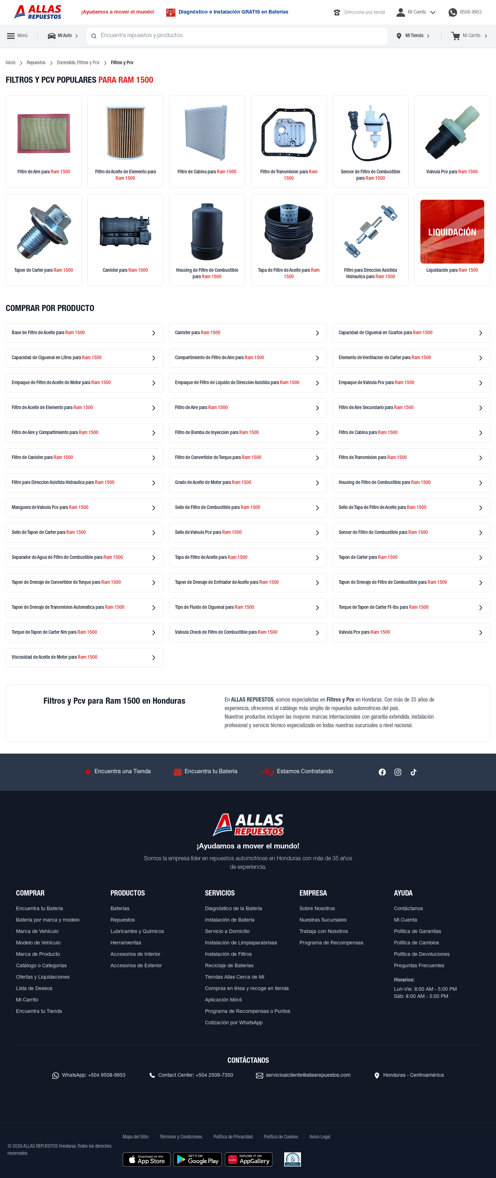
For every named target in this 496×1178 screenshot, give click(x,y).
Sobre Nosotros (317, 909)
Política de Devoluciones (422, 954)
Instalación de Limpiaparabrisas (241, 943)
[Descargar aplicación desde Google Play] (198, 1159)
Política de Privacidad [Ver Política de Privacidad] (233, 1137)
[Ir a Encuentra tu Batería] (205, 772)
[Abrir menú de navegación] (17, 36)
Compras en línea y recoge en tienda (247, 988)
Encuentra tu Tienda (39, 1011)
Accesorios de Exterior (136, 966)
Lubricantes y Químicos (137, 931)
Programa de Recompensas (331, 943)
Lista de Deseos (34, 988)
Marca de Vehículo (37, 931)
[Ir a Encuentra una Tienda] (118, 772)
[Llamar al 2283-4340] (359, 12)
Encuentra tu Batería (39, 909)
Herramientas (126, 943)
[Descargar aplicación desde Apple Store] (147, 1159)
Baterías (120, 909)
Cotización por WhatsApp (233, 1023)
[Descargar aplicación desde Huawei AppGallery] (249, 1159)
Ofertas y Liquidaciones (43, 977)
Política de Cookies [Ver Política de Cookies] (281, 1137)
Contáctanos (408, 909)
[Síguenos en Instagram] (398, 772)
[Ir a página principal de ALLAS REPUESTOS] (37, 12)
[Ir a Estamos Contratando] (296, 772)
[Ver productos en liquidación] (452, 240)
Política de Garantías (417, 931)
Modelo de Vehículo (38, 943)
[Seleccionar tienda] (412, 36)
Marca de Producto (38, 954)
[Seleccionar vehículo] (64, 36)
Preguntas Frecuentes (419, 966)
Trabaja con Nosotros (324, 931)
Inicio (10, 63)
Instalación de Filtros (228, 954)
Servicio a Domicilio (227, 931)
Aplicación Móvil (223, 1000)
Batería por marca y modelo (48, 920)
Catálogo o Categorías (41, 966)
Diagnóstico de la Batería (233, 909)
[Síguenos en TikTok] (413, 772)
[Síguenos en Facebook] (382, 772)
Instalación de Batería (230, 920)
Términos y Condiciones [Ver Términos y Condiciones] (181, 1137)
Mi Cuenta (405, 920)
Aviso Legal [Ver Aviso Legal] (320, 1137)
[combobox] (237, 36)
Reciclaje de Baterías (229, 966)
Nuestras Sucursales (323, 920)
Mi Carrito (27, 1000)
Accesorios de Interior (135, 954)
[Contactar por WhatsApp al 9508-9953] (465, 12)
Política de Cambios (416, 943)
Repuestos (36, 63)
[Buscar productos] (94, 36)
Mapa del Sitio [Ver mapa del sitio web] (135, 1137)
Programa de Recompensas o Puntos (247, 1011)
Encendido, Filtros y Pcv (78, 63)
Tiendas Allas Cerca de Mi (234, 977)
